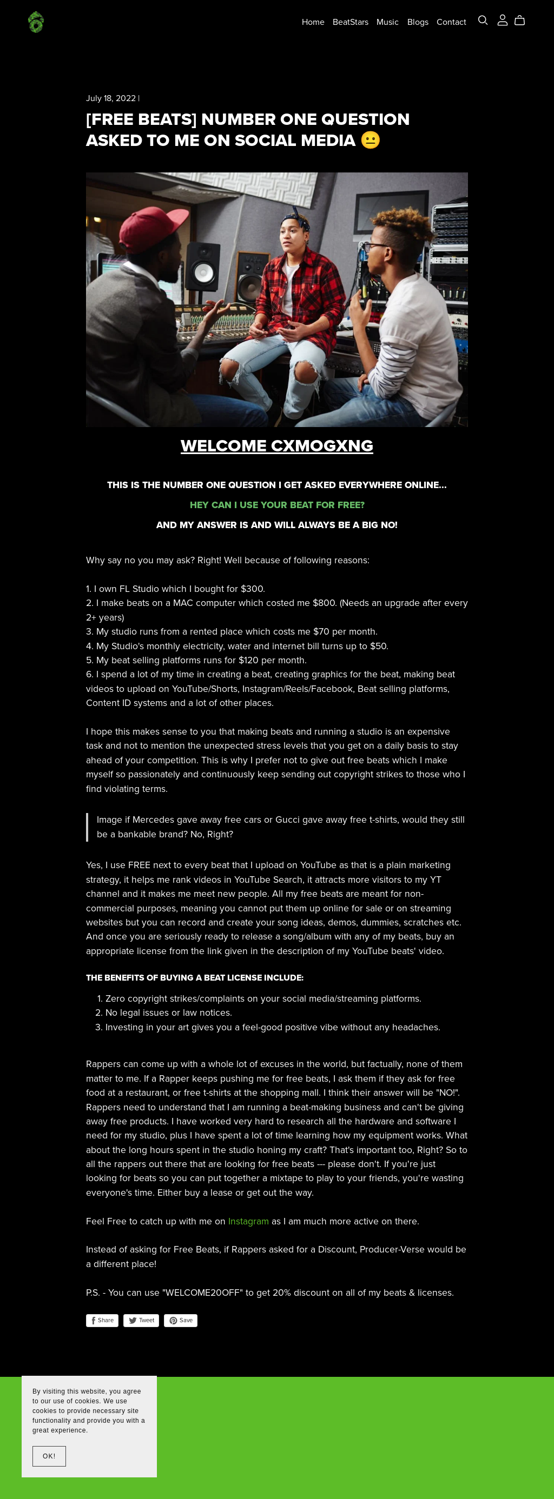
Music (388, 21)
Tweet (141, 1320)
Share (102, 1320)
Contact (451, 21)
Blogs (417, 21)
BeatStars (350, 21)
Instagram (248, 1221)
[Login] (502, 19)
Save (181, 1320)
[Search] (483, 20)
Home (313, 21)
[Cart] (524, 20)
